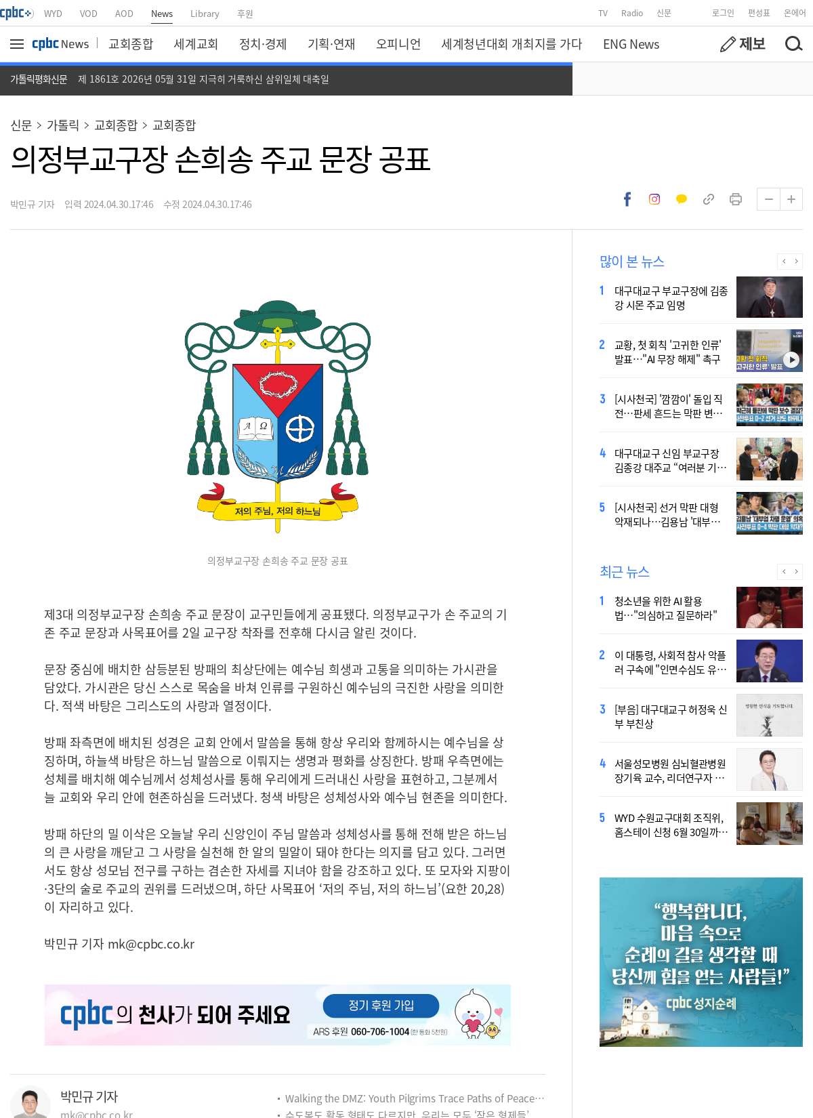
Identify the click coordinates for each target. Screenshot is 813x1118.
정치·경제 (263, 43)
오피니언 (398, 43)
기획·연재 (332, 43)
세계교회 (195, 43)
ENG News (631, 43)
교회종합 (130, 43)
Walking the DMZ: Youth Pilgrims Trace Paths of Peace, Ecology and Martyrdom (415, 1098)
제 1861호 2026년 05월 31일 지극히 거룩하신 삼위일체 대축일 (203, 78)
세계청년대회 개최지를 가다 (511, 43)
